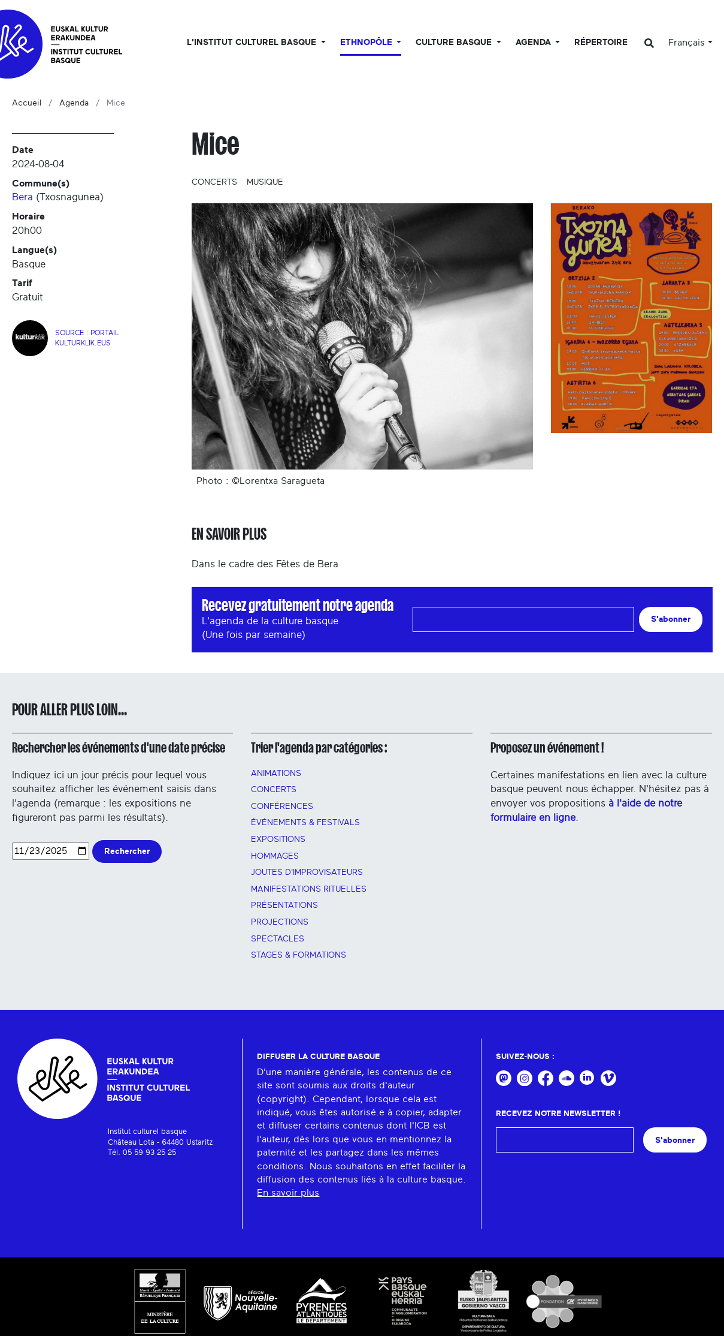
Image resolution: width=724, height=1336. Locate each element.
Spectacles (277, 939)
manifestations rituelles (308, 889)
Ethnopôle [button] (367, 42)
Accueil (26, 103)
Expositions (278, 839)
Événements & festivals (305, 823)
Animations (276, 773)
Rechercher (127, 851)
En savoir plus (288, 1192)
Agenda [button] (534, 42)
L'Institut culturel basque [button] (253, 42)
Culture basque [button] (455, 42)
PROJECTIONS (279, 922)
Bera (22, 197)
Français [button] (686, 42)
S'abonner (670, 619)
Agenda (74, 103)
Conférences (282, 806)
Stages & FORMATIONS (298, 955)
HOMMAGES (275, 856)
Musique (265, 182)
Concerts (214, 182)
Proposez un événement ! (547, 748)
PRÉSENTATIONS (284, 905)
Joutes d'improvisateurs (307, 872)
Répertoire (601, 42)
